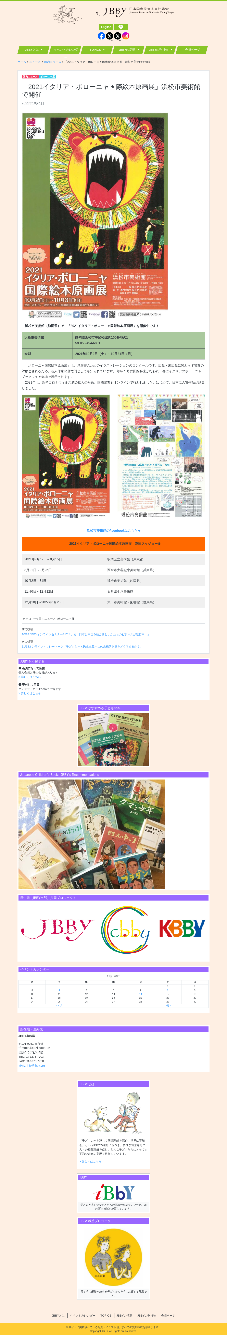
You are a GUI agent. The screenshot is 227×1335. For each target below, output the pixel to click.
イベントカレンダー (66, 51)
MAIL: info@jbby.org (31, 1065)
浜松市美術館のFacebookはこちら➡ (113, 530)
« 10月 (59, 1005)
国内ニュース (30, 76)
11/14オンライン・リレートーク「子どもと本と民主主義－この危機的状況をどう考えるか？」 (82, 646)
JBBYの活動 (127, 49)
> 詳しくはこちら (29, 677)
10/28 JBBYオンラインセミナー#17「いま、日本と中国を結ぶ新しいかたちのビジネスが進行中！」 (86, 634)
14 (140, 994)
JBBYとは (32, 49)
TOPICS (95, 49)
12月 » (167, 1005)
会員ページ (192, 49)
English (106, 27)
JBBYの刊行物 (159, 49)
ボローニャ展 (47, 76)
